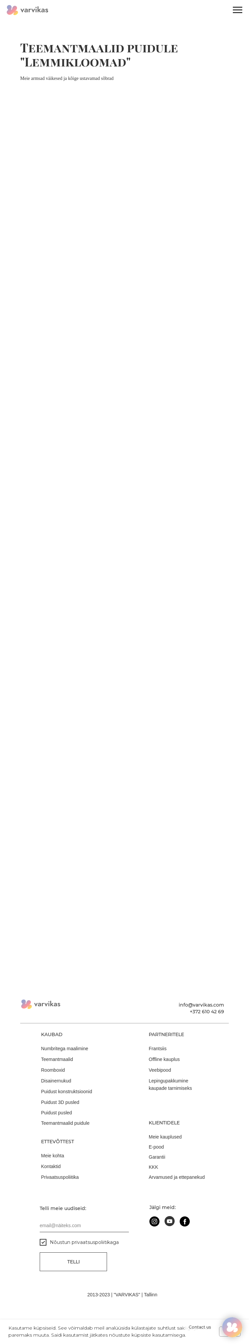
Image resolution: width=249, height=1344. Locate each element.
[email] (84, 1225)
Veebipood (160, 1070)
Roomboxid (53, 1070)
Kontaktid (51, 1166)
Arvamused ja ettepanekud (177, 1177)
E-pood (156, 1147)
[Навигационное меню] (237, 10)
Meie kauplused (165, 1137)
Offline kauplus (164, 1059)
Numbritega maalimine (64, 1048)
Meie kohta (52, 1155)
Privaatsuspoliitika (60, 1177)
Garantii (157, 1157)
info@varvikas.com (201, 1005)
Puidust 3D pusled (60, 1102)
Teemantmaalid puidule (65, 1123)
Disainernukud (56, 1080)
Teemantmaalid (57, 1059)
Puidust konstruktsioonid (66, 1091)
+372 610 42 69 (207, 1012)
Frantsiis (158, 1048)
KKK (153, 1167)
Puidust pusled (56, 1112)
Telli (73, 1262)
